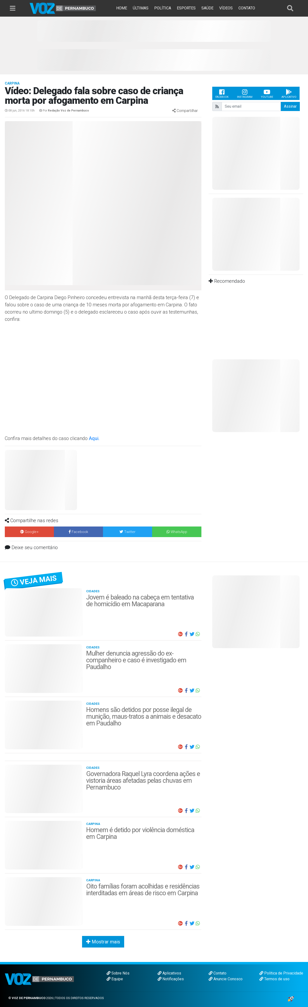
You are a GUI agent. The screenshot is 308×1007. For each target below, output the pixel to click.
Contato (217, 973)
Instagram (244, 93)
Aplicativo (289, 93)
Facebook (222, 93)
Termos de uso (274, 979)
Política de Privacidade (281, 973)
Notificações (171, 979)
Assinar (290, 106)
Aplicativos (169, 973)
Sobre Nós (118, 973)
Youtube (267, 93)
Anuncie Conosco (226, 979)
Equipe (115, 979)
